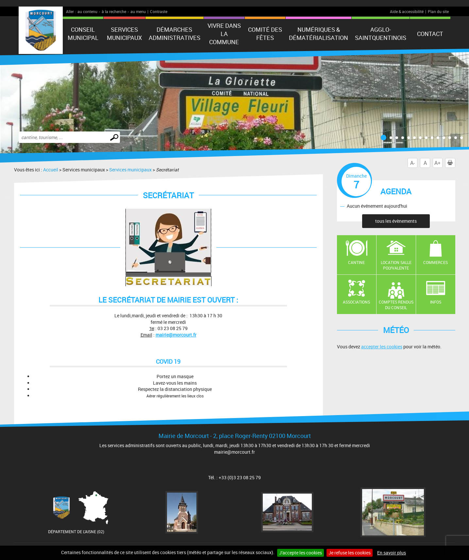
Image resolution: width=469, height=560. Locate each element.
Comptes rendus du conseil (396, 304)
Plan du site (438, 11)
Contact (430, 34)
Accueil (50, 169)
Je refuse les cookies (349, 553)
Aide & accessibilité (407, 11)
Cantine (356, 262)
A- (412, 162)
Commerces (435, 262)
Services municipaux (124, 34)
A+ (437, 162)
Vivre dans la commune (224, 34)
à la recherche (114, 11)
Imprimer (451, 162)
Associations (356, 302)
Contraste (158, 11)
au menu (138, 11)
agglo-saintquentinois (380, 34)
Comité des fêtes (265, 34)
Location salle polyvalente (396, 265)
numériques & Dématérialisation (318, 34)
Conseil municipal (83, 34)
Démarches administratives (174, 34)
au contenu (87, 11)
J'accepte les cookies (300, 553)
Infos (435, 302)
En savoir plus (391, 553)
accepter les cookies (381, 346)
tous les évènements (396, 221)
